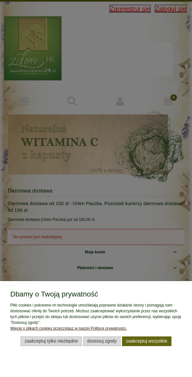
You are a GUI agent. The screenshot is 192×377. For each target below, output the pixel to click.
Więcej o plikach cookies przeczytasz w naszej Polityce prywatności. (68, 328)
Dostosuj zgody (102, 341)
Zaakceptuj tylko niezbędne (51, 341)
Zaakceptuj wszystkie (146, 341)
